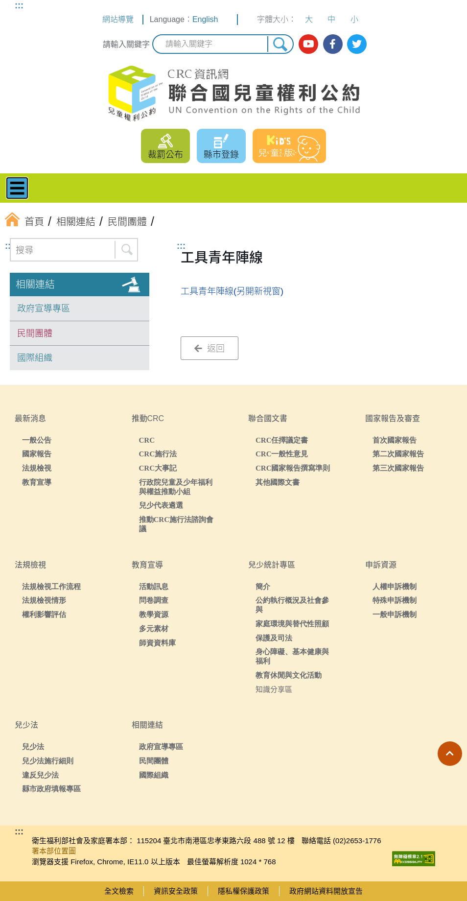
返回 (209, 349)
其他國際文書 (278, 482)
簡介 (263, 586)
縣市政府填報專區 (51, 788)
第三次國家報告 (398, 468)
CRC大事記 (158, 468)
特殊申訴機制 (395, 600)
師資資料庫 (157, 642)
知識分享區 (274, 689)
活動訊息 (153, 586)
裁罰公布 (165, 155)
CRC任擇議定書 (282, 440)
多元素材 (153, 628)
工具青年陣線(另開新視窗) (232, 291)
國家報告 (36, 453)
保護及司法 (274, 637)
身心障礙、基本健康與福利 (292, 656)
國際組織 (34, 358)
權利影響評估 (44, 614)
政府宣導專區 (43, 308)
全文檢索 (119, 891)
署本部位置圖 (54, 851)
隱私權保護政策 (243, 891)
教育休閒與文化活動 (289, 675)
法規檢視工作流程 (51, 586)
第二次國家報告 (398, 453)
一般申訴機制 (395, 614)
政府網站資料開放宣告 (326, 891)
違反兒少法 (40, 775)
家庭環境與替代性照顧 (292, 623)
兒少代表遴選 (161, 505)
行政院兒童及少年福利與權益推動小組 (175, 486)
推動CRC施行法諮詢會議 (176, 524)
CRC (147, 440)
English (205, 19)
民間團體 (34, 333)
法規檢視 (36, 468)
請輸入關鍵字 (126, 44)
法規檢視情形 (44, 600)
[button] (450, 753)
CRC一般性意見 (282, 453)
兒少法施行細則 (47, 760)
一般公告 (36, 440)
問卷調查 (153, 600)
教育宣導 (36, 482)
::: (19, 5)
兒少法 (33, 746)
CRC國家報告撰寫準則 (293, 468)
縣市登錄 (221, 155)
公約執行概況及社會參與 (292, 604)
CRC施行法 (158, 453)
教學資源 (153, 614)
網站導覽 (118, 19)
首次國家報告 (395, 440)
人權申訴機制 (395, 586)
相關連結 (35, 284)
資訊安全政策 (176, 891)
